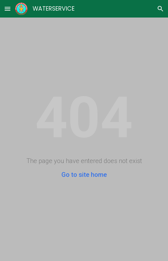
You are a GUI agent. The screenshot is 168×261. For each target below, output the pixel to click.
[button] (7, 8)
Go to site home (84, 174)
